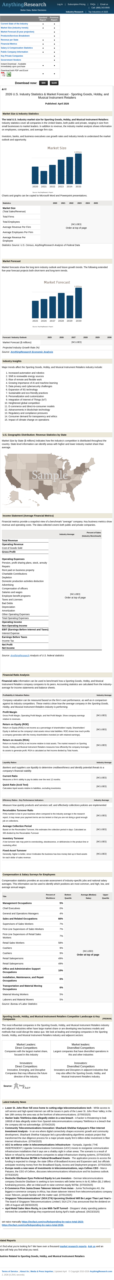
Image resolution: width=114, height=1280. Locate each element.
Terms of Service (10, 1271)
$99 (43, 83)
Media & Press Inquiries (41, 1271)
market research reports (73, 1246)
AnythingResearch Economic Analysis (31, 352)
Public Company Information (14, 52)
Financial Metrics (9, 44)
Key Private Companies (12, 56)
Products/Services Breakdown (15, 36)
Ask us (92, 1246)
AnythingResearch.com (101, 1271)
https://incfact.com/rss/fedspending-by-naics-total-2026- (33, 1225)
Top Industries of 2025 (98, 12)
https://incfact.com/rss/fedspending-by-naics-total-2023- (53, 1221)
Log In (60, 4)
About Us (24, 1271)
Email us (104, 4)
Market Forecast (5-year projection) (17, 32)
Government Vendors (11, 60)
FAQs (92, 4)
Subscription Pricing (76, 4)
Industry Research (74, 12)
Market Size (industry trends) (14, 28)
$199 (54, 83)
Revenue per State (9, 40)
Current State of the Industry (14, 24)
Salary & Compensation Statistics (17, 48)
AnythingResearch (20, 655)
